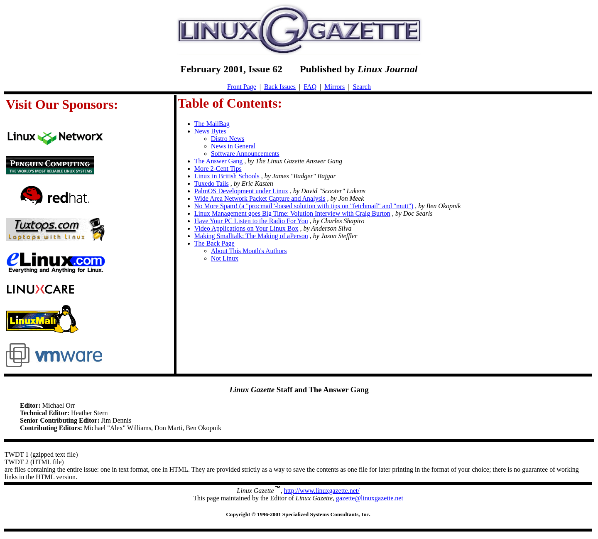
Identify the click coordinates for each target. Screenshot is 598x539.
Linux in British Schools (227, 176)
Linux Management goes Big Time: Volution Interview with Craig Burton (292, 213)
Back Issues (280, 86)
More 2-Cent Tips (218, 168)
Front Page (241, 86)
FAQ (310, 86)
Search (362, 86)
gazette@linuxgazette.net (369, 498)
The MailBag (212, 123)
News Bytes (210, 131)
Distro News (227, 138)
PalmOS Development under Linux (241, 190)
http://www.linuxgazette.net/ (322, 490)
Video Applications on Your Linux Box (246, 228)
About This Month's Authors (249, 250)
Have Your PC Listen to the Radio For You (251, 220)
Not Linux (224, 258)
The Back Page (214, 243)
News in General (233, 146)
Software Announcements (245, 153)
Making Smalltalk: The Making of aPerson (251, 235)
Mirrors (334, 86)
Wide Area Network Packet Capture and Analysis (260, 198)
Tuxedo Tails (211, 183)
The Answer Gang (218, 161)
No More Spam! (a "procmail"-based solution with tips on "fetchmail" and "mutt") (304, 205)
